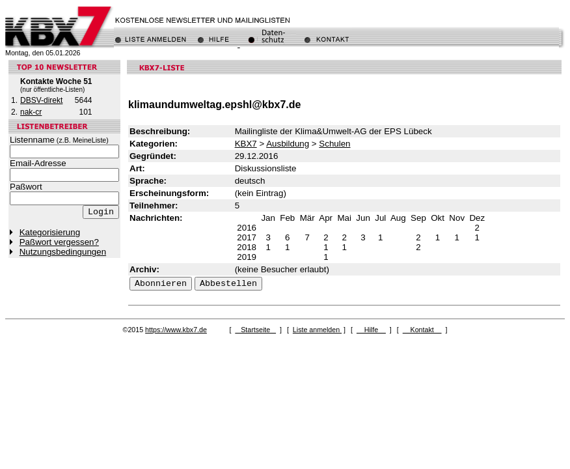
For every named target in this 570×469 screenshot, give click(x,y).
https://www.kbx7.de (176, 330)
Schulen (334, 144)
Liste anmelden (317, 330)
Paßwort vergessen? (59, 242)
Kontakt (422, 330)
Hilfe (371, 330)
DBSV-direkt (41, 100)
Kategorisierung (50, 232)
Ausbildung (287, 144)
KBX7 (246, 144)
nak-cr (31, 112)
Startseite (255, 330)
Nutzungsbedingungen (63, 252)
